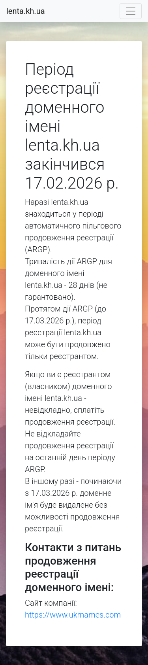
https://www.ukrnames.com (73, 615)
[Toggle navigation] (131, 11)
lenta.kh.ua (25, 11)
